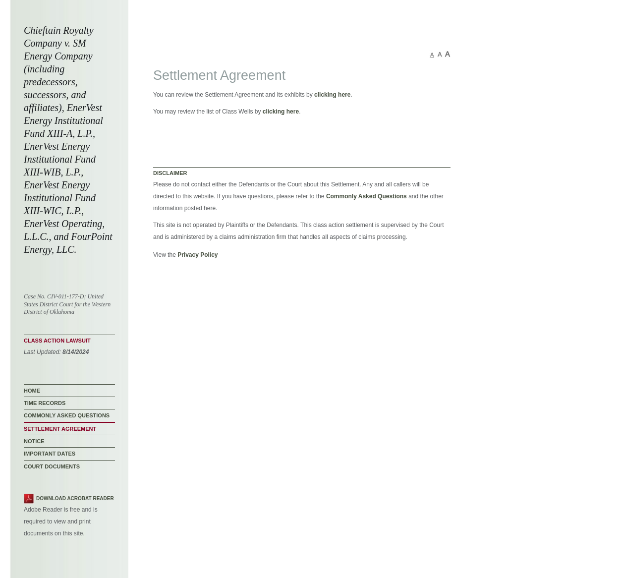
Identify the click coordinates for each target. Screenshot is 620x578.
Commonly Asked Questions (366, 196)
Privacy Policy (197, 254)
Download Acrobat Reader (75, 498)
